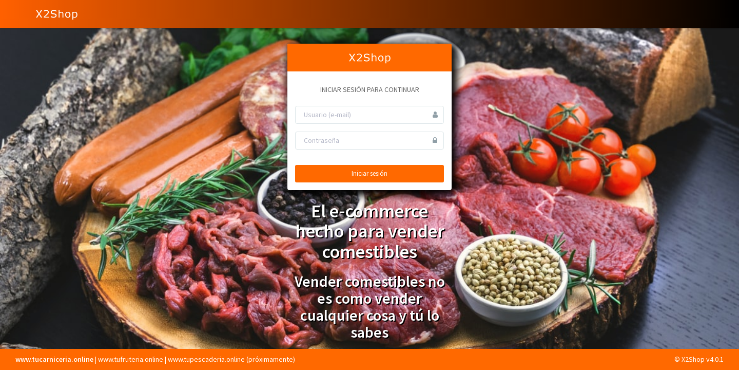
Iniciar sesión (369, 173)
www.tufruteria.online (130, 359)
